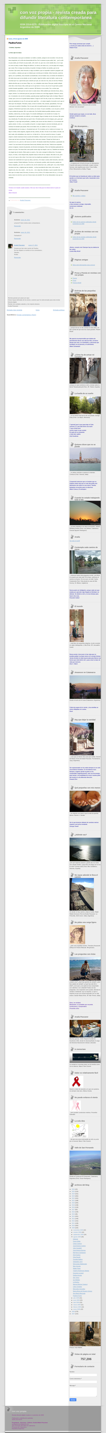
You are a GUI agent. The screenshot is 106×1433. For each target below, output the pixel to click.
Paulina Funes (77, 1295)
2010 (73, 1225)
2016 (73, 1212)
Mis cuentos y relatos (79, 195)
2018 (73, 1207)
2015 (73, 1214)
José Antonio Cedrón (79, 1246)
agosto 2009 (77, 1237)
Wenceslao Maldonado (80, 1264)
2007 (73, 1313)
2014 (73, 1216)
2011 (73, 1223)
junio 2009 (76, 1300)
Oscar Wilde (76, 1241)
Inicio (38, 310)
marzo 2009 (77, 1304)
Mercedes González (79, 1289)
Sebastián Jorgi (77, 1261)
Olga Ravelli (76, 1257)
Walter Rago (76, 1268)
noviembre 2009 (78, 1230)
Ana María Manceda (79, 1293)
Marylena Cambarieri (79, 1252)
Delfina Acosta (77, 1275)
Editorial (75, 1239)
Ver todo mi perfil (75, 541)
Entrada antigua (58, 310)
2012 (73, 1221)
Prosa (74, 280)
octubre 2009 (77, 1232)
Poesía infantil (77, 282)
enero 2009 (77, 1309)
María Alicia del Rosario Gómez (82, 1291)
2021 (73, 1200)
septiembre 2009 (78, 1234)
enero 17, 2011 (33, 245)
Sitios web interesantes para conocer (84, 265)
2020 (73, 1203)
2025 (73, 1191)
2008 (73, 1311)
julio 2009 (76, 1298)
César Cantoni (77, 1243)
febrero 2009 (77, 1307)
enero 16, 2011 (25, 220)
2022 (73, 1198)
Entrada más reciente (14, 310)
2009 (73, 1228)
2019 (73, 1205)
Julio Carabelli (77, 1248)
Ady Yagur (76, 1277)
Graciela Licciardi (78, 1273)
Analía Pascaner (19, 245)
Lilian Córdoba (77, 1286)
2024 (73, 1193)
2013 (73, 1218)
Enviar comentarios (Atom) (26, 315)
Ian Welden (76, 1280)
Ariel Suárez (76, 1255)
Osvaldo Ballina (77, 1259)
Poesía (75, 278)
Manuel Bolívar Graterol (80, 1284)
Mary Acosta (76, 1266)
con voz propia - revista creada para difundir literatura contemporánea (58, 15)
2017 (73, 1209)
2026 (73, 1189)
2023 (73, 1196)
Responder (17, 226)
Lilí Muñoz (76, 1282)
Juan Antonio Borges (79, 1250)
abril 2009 (76, 1302)
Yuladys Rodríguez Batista (81, 1270)
